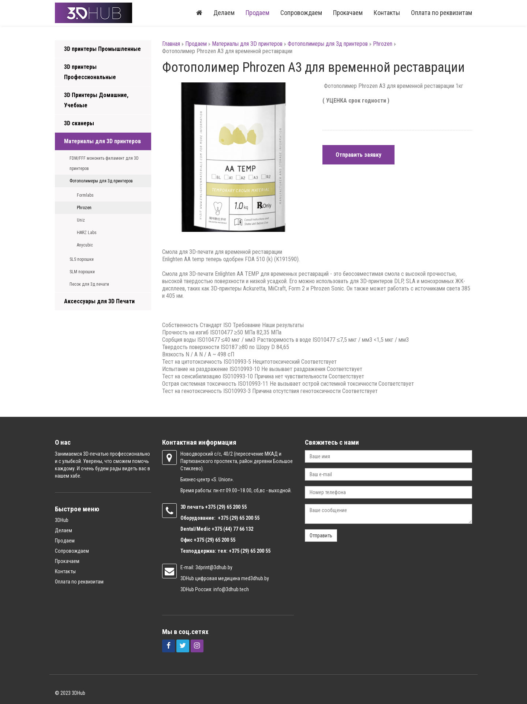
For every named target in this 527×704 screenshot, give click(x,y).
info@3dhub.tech (231, 589)
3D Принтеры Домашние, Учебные (96, 100)
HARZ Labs (87, 232)
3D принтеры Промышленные (102, 48)
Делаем (224, 12)
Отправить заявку (358, 154)
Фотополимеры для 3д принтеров (101, 181)
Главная (171, 43)
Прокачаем (348, 12)
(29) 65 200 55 (232, 507)
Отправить (321, 535)
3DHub (61, 520)
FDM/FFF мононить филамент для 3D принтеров (104, 163)
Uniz (81, 220)
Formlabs (85, 195)
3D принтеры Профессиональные (90, 72)
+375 (211, 507)
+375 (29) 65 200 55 (214, 540)
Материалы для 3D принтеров (102, 141)
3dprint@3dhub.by (213, 567)
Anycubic (85, 245)
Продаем (257, 12)
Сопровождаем (301, 12)
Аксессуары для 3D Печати (99, 301)
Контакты (387, 12)
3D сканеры (79, 123)
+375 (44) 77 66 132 (232, 529)
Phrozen (84, 207)
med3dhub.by (255, 578)
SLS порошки (82, 259)
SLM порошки (82, 271)
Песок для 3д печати (89, 284)
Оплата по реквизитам (441, 12)
